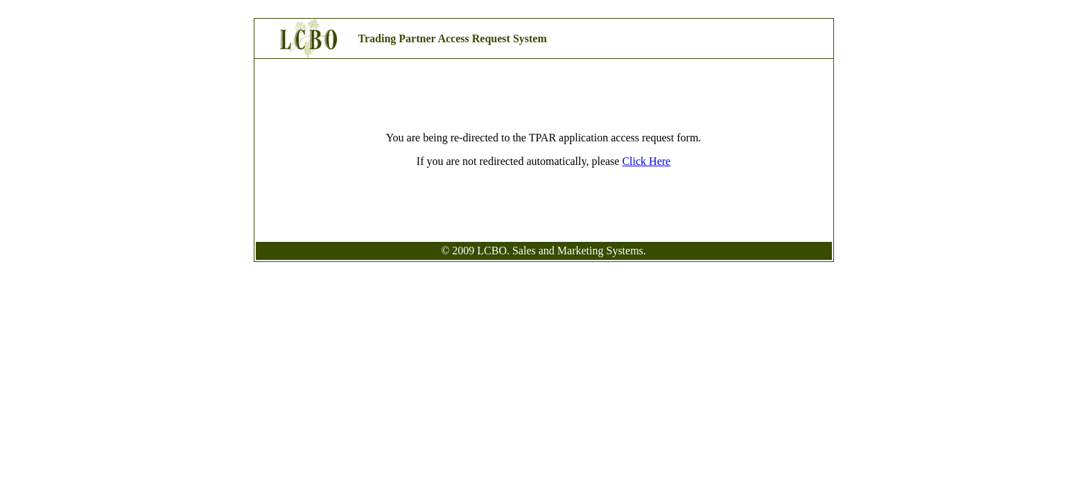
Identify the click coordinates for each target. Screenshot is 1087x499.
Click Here (646, 161)
